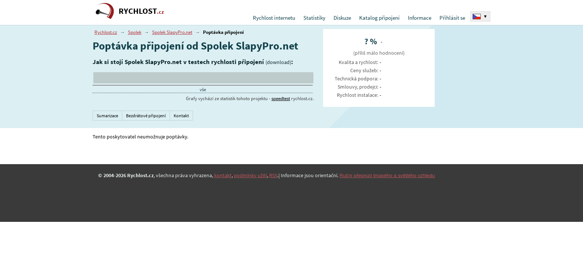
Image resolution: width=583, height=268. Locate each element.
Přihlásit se (452, 17)
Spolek (134, 32)
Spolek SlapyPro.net (172, 32)
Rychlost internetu (274, 17)
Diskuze (342, 17)
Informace (419, 17)
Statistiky (314, 17)
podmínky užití (250, 175)
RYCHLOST (141, 11)
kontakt (223, 175)
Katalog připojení (379, 17)
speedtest (280, 98)
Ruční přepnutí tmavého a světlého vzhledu (387, 175)
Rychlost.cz (105, 32)
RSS (273, 175)
